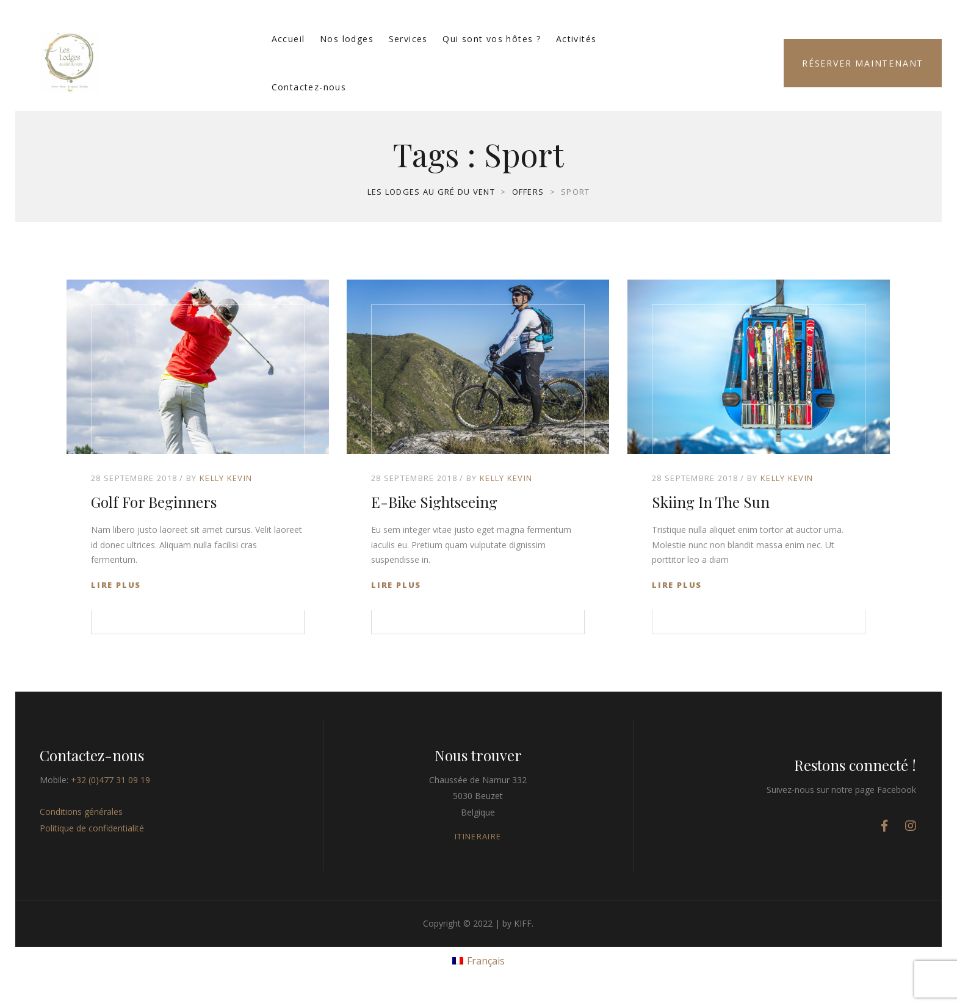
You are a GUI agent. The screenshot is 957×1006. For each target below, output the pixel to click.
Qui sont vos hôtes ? (491, 39)
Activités (576, 39)
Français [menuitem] (486, 961)
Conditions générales (81, 811)
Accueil (288, 39)
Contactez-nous (309, 87)
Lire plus (116, 584)
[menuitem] (478, 960)
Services (408, 39)
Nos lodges (347, 39)
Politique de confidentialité (92, 828)
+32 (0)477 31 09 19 (110, 780)
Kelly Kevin (226, 477)
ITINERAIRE (478, 836)
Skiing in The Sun (711, 502)
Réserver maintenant (862, 63)
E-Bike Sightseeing (434, 502)
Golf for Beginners (154, 502)
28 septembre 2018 (134, 477)
